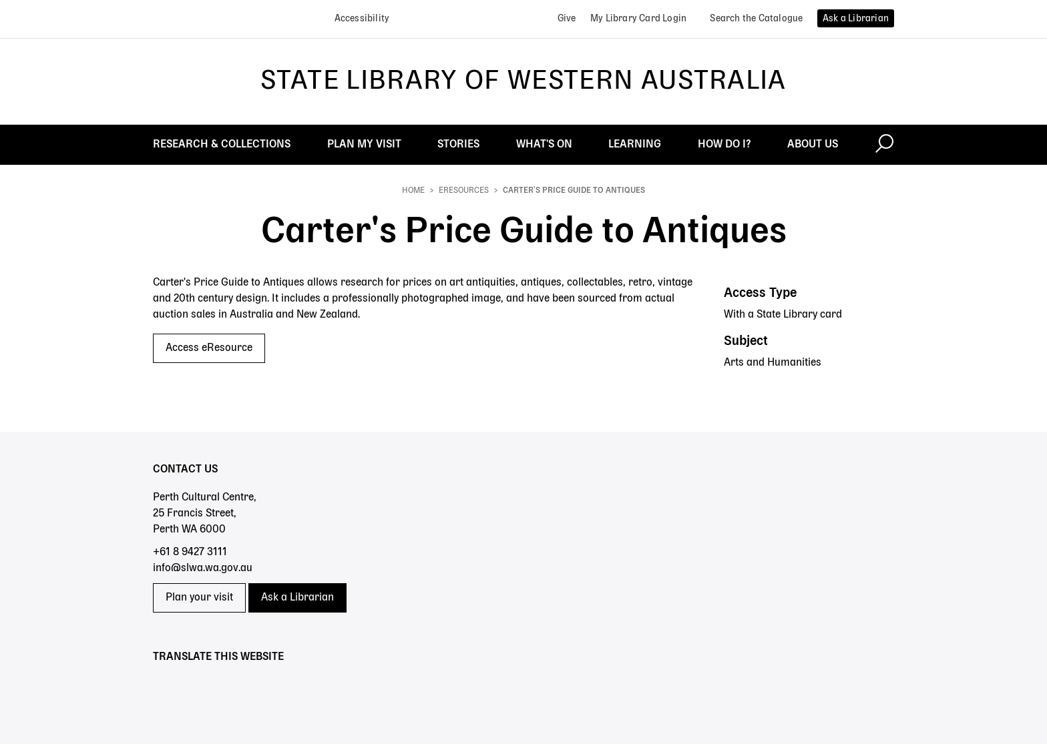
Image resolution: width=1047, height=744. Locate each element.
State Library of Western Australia (523, 81)
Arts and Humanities (772, 363)
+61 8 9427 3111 (190, 552)
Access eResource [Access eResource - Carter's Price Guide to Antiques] (209, 348)
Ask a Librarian (297, 598)
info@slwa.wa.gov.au (202, 568)
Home (413, 191)
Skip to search (0, 0)
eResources (464, 191)
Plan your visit (199, 598)
